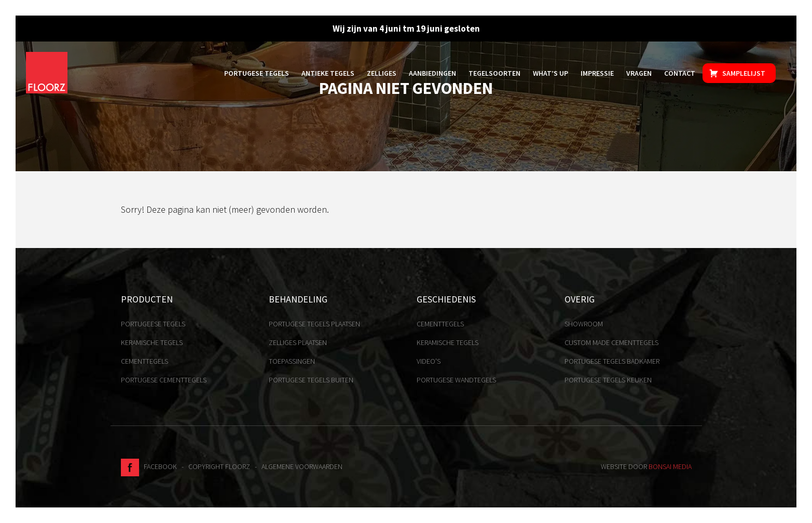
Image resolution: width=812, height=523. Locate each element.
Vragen (639, 73)
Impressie (597, 73)
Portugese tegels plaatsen (314, 323)
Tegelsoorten (494, 73)
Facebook (149, 466)
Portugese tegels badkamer (612, 361)
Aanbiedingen (432, 73)
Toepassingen (292, 361)
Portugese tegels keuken (608, 379)
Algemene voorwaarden (302, 466)
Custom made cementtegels (611, 342)
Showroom (584, 323)
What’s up (550, 73)
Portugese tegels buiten (311, 379)
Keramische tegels (152, 342)
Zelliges (381, 73)
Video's (429, 361)
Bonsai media (670, 466)
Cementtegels (144, 361)
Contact (679, 73)
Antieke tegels (327, 73)
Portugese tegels (256, 73)
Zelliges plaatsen (298, 342)
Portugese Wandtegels (456, 379)
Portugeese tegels (153, 323)
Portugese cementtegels (164, 379)
